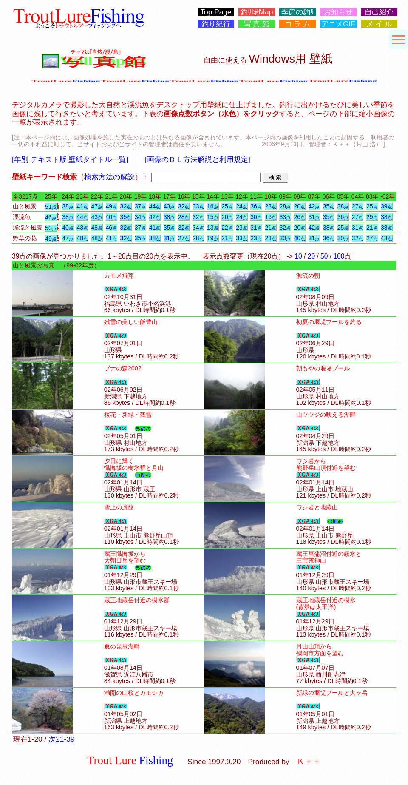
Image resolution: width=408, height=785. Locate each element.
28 (270, 206)
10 (298, 256)
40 (111, 216)
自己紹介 (379, 12)
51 (51, 206)
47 (96, 206)
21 (270, 227)
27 (357, 206)
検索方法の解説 (109, 177)
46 (51, 217)
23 (241, 227)
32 (126, 206)
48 (96, 227)
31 (314, 216)
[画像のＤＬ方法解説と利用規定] (197, 159)
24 (241, 206)
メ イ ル (379, 24)
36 (256, 206)
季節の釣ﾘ (297, 12)
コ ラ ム (298, 24)
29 (372, 216)
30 (256, 216)
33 (198, 206)
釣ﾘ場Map (257, 12)
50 (51, 228)
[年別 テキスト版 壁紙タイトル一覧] (70, 159)
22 (227, 227)
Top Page (215, 12)
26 (300, 216)
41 (82, 206)
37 (140, 206)
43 (169, 206)
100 (338, 256)
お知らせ (338, 12)
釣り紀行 (215, 24)
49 (111, 206)
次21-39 (61, 739)
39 (386, 206)
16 (212, 206)
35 (328, 206)
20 (300, 206)
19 (212, 238)
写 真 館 (257, 24)
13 (212, 227)
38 (68, 206)
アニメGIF (338, 24)
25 (227, 206)
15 (212, 216)
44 (155, 206)
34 (140, 216)
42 (314, 206)
